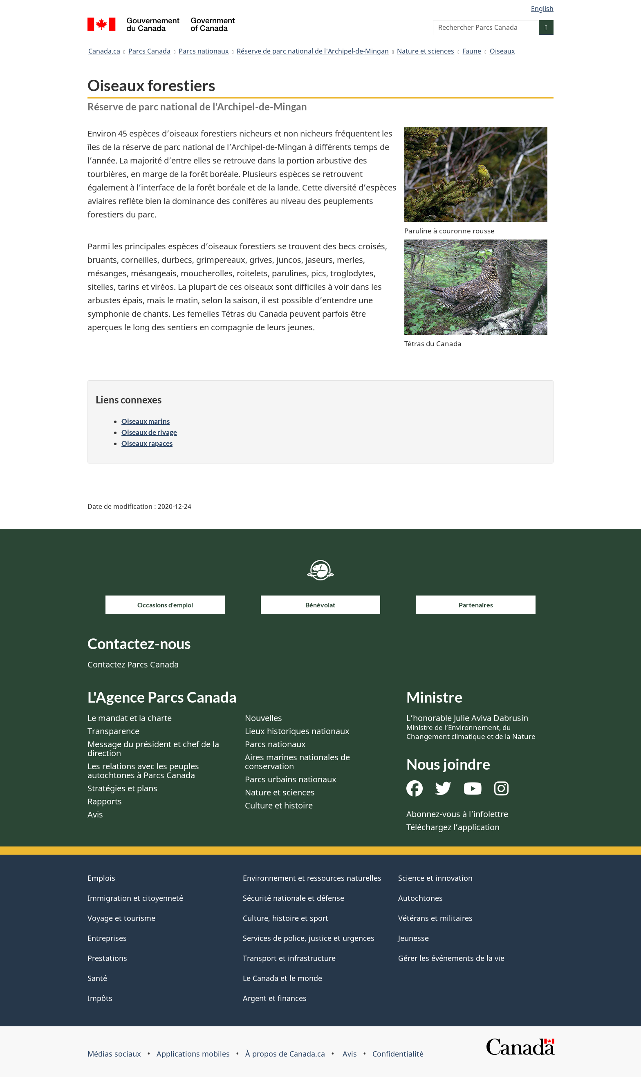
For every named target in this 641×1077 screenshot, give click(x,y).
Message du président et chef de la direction (153, 749)
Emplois (101, 878)
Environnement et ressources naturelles (312, 878)
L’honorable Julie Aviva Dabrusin (471, 726)
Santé (97, 978)
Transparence (113, 731)
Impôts (99, 998)
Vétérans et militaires (435, 918)
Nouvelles (263, 717)
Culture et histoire (279, 805)
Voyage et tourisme (121, 918)
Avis (95, 814)
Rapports (104, 801)
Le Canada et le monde (282, 978)
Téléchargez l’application (453, 827)
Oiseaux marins (145, 421)
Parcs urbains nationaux (290, 779)
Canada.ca (104, 51)
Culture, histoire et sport (285, 918)
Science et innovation (435, 878)
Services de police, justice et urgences (308, 938)
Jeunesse (413, 938)
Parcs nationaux (204, 51)
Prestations (107, 958)
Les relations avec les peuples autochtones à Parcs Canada (143, 771)
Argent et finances (275, 998)
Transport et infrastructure (289, 958)
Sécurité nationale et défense (293, 898)
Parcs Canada (149, 51)
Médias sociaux (114, 1054)
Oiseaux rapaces (147, 443)
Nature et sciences (425, 51)
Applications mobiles (193, 1054)
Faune (471, 51)
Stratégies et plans (122, 788)
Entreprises (107, 938)
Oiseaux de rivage (149, 432)
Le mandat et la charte (129, 717)
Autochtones (420, 898)
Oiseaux (502, 51)
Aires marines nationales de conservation (297, 762)
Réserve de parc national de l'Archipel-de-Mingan (313, 51)
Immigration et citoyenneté (135, 898)
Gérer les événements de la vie (451, 958)
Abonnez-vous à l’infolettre (457, 814)
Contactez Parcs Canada (133, 664)
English (542, 8)
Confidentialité (398, 1054)
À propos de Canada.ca (285, 1054)
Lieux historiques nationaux (297, 731)
